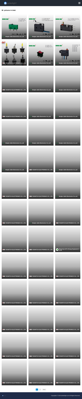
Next (44, 389)
